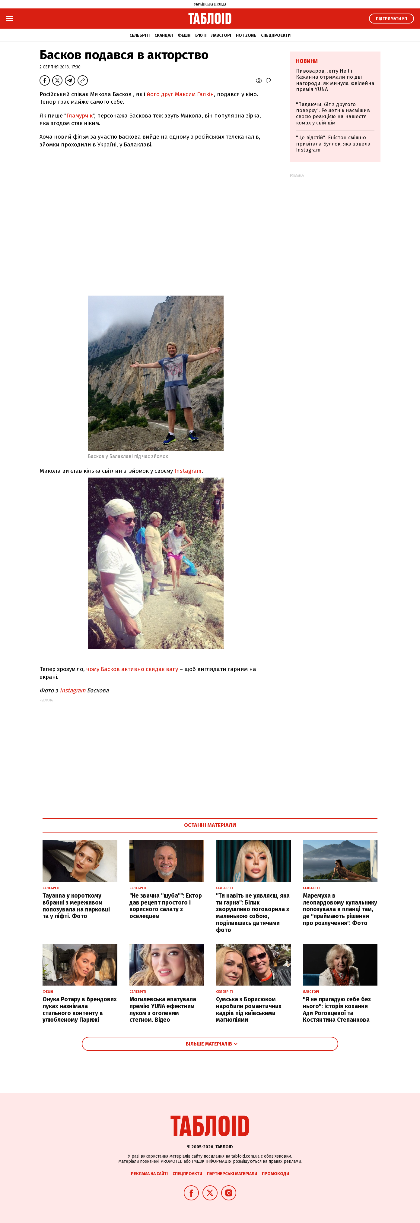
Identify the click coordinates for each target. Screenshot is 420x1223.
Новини (307, 61)
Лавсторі (221, 35)
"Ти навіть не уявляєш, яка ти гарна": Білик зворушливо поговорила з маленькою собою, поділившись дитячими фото (253, 912)
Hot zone (246, 35)
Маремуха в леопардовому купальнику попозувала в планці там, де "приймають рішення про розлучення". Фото (340, 909)
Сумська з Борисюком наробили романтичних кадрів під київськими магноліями (249, 1009)
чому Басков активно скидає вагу (132, 669)
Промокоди (275, 1173)
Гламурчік (79, 115)
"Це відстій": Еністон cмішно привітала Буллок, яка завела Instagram (333, 143)
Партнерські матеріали (232, 1173)
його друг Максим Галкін (180, 94)
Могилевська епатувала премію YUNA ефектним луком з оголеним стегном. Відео (162, 1009)
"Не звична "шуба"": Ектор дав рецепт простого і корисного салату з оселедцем (165, 906)
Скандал (163, 35)
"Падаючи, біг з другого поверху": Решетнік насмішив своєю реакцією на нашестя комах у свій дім (333, 113)
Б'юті (200, 35)
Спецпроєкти (276, 35)
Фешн (184, 35)
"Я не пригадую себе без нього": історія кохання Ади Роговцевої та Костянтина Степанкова (337, 1009)
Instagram (188, 470)
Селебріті (139, 35)
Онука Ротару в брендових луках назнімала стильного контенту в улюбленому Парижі (80, 1009)
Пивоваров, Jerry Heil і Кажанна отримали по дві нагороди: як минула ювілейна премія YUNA (335, 80)
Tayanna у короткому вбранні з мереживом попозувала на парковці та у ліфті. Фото (76, 906)
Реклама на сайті (149, 1173)
